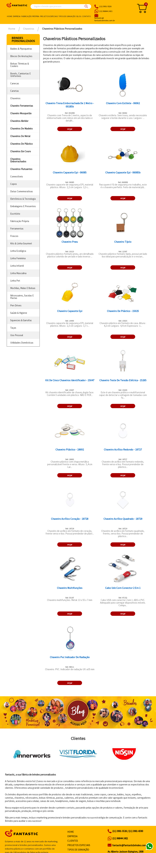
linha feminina (18, 258)
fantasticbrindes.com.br (112, 19)
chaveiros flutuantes (21, 169)
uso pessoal (16, 335)
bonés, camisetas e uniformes (20, 75)
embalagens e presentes (23, 206)
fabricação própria (19, 221)
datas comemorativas (21, 191)
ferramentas (16, 228)
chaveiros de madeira (21, 128)
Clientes (72, 840)
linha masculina (18, 273)
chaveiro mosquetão (21, 113)
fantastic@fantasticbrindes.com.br (130, 845)
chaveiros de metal (20, 136)
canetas (14, 90)
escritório (15, 213)
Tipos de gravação (67, 16)
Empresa (16, 16)
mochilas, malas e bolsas (22, 288)
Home (9, 16)
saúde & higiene (18, 312)
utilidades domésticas (21, 342)
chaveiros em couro (20, 151)
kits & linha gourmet (21, 243)
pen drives (15, 305)
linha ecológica (18, 250)
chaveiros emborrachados (18, 160)
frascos (14, 236)
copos (13, 183)
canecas (14, 83)
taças (13, 327)
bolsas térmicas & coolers (19, 65)
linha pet (15, 280)
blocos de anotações (21, 56)
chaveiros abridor (19, 120)
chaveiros (15, 98)
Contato (86, 16)
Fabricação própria (30, 16)
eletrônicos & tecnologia (23, 198)
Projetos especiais (49, 16)
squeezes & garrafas (21, 320)
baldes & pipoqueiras (21, 48)
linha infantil (17, 265)
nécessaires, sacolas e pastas (22, 297)
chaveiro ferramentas (21, 105)
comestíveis (16, 176)
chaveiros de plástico (21, 143)
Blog (78, 16)
